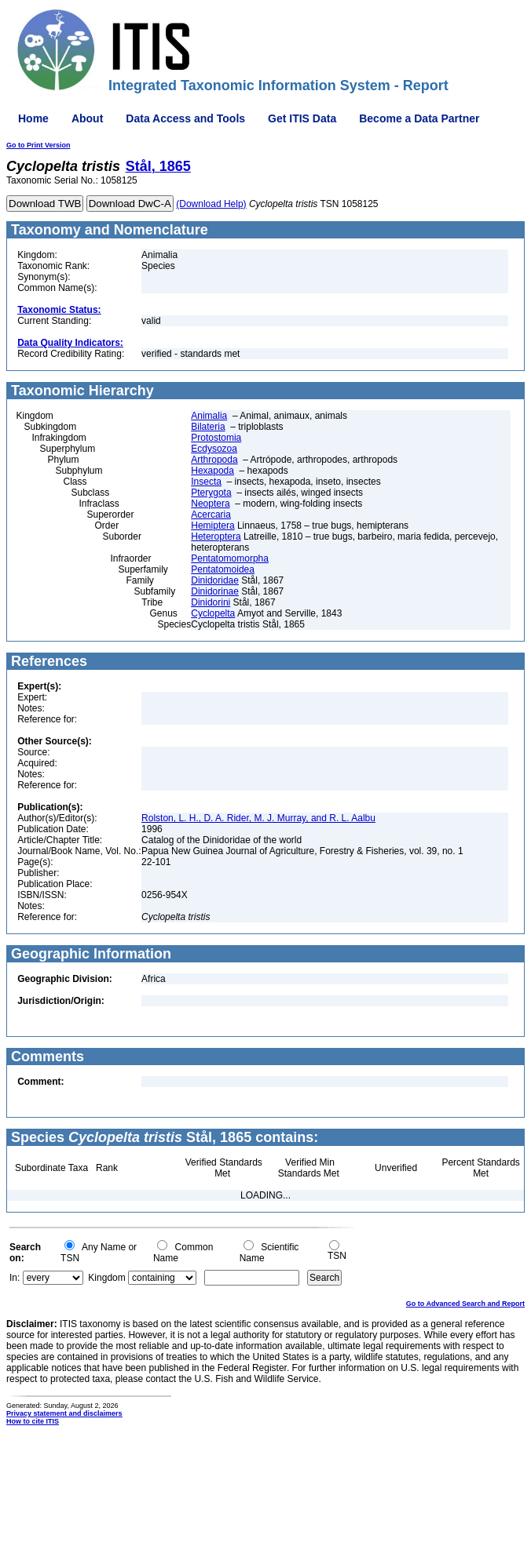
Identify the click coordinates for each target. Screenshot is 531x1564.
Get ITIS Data (302, 118)
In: (14, 1277)
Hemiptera (212, 525)
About (87, 118)
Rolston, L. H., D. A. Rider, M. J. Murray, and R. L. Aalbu (258, 818)
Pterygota (211, 492)
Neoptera (210, 503)
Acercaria (211, 514)
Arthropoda (214, 459)
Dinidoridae (215, 580)
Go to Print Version (38, 145)
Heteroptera (215, 536)
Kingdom (106, 1277)
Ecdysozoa (214, 448)
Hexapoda (212, 470)
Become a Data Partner (419, 118)
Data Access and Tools (185, 118)
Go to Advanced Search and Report (465, 1304)
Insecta (206, 481)
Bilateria (208, 426)
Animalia (209, 415)
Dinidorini (210, 602)
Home (33, 118)
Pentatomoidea (223, 569)
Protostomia (216, 437)
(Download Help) (211, 203)
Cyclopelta (213, 613)
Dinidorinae (215, 591)
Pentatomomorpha (230, 558)
